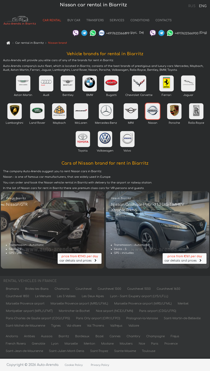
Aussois (46, 337)
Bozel (99, 337)
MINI (131, 124)
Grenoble (38, 344)
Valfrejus (116, 326)
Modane (107, 344)
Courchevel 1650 (168, 289)
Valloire (133, 326)
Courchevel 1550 (139, 289)
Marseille (71, 344)
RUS (191, 6)
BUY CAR (75, 20)
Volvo (127, 151)
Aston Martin (23, 96)
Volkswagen (105, 151)
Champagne (155, 337)
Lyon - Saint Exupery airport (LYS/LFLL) (139, 297)
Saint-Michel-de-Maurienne (25, 326)
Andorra (12, 337)
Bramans (12, 289)
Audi (46, 96)
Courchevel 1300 (109, 289)
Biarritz (63, 337)
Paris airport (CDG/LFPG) (157, 312)
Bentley (68, 96)
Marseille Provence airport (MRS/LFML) (79, 304)
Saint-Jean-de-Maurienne (24, 352)
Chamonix (62, 289)
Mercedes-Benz (106, 124)
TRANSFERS (96, 20)
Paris (154, 344)
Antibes (29, 337)
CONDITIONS (141, 20)
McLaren (81, 124)
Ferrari (166, 96)
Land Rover (37, 124)
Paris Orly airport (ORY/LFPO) (98, 319)
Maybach (59, 124)
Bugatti (111, 96)
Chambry (133, 337)
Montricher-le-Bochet (74, 312)
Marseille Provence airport (25, 304)
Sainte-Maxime (125, 352)
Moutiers (126, 344)
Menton (89, 344)
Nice (142, 344)
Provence (171, 344)
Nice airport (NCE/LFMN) (114, 312)
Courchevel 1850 (17, 297)
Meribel (183, 304)
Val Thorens (95, 326)
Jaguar (188, 96)
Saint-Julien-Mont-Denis (66, 352)
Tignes (56, 326)
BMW (89, 96)
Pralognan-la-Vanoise (142, 319)
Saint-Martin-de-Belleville (182, 319)
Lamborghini (14, 124)
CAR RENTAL (54, 20)
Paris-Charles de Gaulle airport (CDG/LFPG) (38, 319)
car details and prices (79, 259)
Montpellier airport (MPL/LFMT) (29, 312)
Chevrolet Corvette (139, 96)
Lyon (54, 344)
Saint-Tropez (99, 352)
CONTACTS (165, 20)
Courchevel (83, 289)
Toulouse (148, 352)
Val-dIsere (74, 326)
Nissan (152, 124)
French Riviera (16, 344)
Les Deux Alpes (93, 297)
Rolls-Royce (196, 124)
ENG (202, 6)
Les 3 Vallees (66, 297)
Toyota (83, 151)
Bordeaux (82, 337)
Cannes (115, 337)
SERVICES (119, 20)
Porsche (174, 124)
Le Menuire (43, 297)
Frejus (175, 337)
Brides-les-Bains (37, 289)
